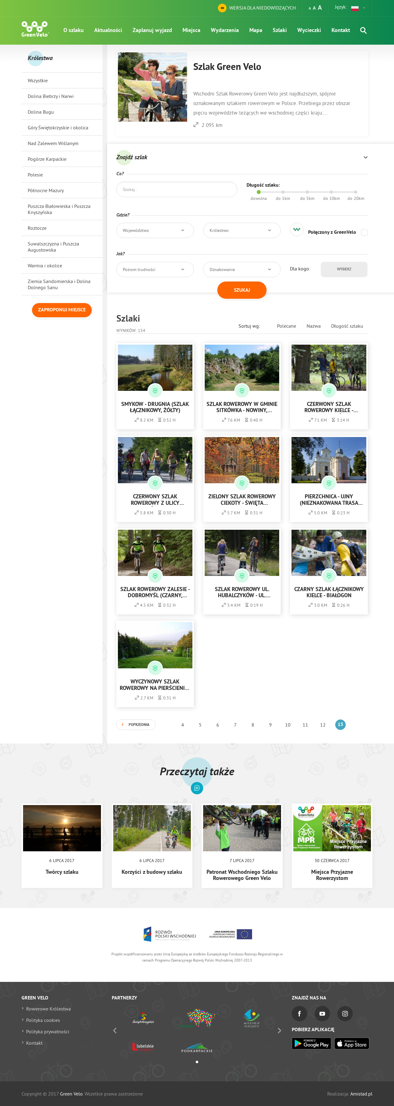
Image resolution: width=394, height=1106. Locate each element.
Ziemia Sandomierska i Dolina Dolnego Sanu (59, 284)
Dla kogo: (300, 268)
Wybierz (344, 269)
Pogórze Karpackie (47, 159)
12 (323, 725)
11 (305, 725)
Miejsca (191, 30)
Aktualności (108, 30)
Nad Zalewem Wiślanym (53, 143)
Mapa (255, 30)
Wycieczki (309, 30)
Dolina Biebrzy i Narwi (51, 96)
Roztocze (37, 228)
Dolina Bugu (41, 112)
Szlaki (280, 30)
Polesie (35, 175)
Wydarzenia (225, 30)
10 (288, 725)
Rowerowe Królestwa (48, 1009)
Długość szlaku (347, 326)
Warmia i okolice (45, 265)
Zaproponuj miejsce (62, 310)
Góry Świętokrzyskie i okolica (58, 127)
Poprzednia (139, 725)
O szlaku (73, 30)
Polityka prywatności (47, 1031)
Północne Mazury (46, 190)
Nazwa (314, 326)
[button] (358, 8)
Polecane (286, 326)
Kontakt (341, 30)
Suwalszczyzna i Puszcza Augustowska (53, 247)
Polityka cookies (43, 1020)
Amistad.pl (361, 1094)
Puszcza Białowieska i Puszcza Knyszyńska (59, 209)
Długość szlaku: (263, 185)
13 (340, 725)
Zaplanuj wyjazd (152, 30)
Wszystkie (38, 80)
